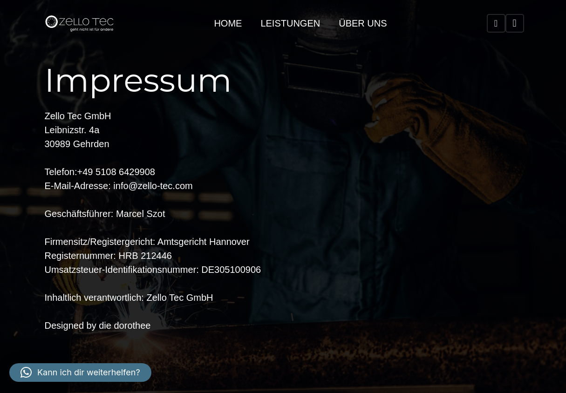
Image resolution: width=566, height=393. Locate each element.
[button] (80, 372)
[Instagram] (514, 23)
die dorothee (124, 325)
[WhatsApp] (496, 23)
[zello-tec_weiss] (80, 23)
